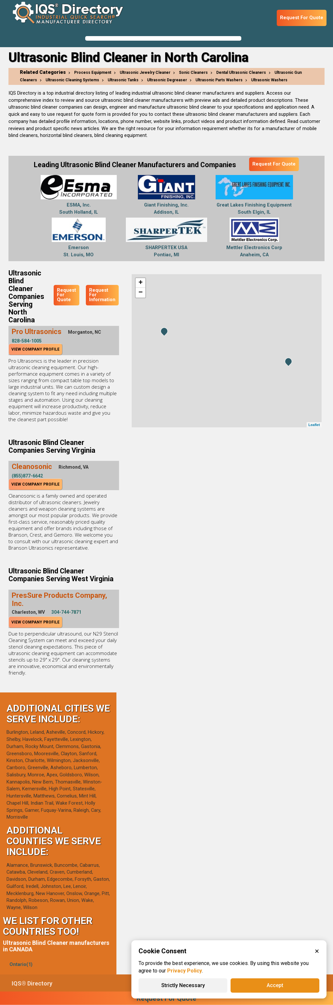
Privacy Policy (184, 971)
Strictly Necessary (183, 985)
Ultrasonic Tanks (123, 80)
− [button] (141, 293)
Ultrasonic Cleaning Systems (72, 80)
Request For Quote (301, 17)
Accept (275, 985)
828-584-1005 (27, 340)
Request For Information (102, 295)
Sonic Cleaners (193, 72)
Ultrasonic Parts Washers (219, 80)
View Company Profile (35, 349)
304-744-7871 (66, 612)
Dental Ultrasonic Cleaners (241, 72)
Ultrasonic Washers (269, 80)
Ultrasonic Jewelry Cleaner (145, 72)
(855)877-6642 (27, 475)
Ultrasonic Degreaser (167, 80)
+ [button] (141, 283)
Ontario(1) (21, 964)
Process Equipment (92, 72)
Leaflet (314, 425)
